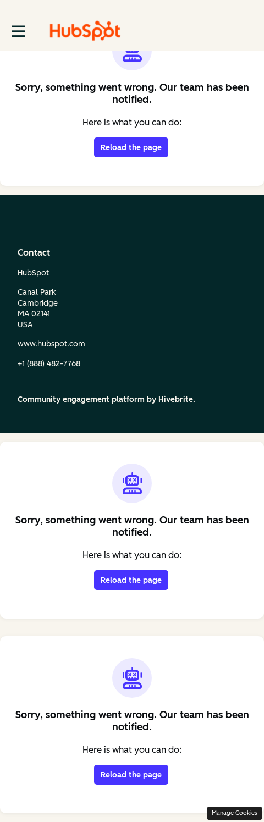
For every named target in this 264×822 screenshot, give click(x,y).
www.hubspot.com (51, 344)
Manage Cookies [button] (234, 813)
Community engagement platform (81, 399)
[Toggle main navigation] (17, 31)
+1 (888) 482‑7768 (49, 363)
